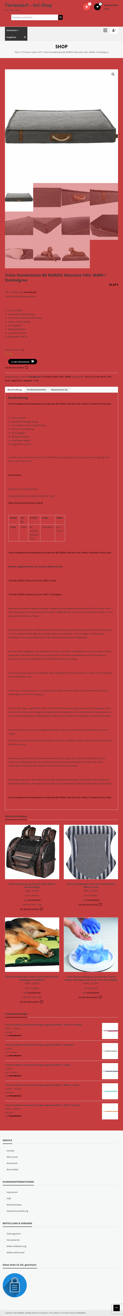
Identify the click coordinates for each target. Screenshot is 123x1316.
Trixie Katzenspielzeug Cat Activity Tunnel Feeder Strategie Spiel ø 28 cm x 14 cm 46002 (91, 978)
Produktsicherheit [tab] (36, 389)
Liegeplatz (28, 380)
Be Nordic (101, 376)
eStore (56, 1313)
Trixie (36, 380)
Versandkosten (30, 292)
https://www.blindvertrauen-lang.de (25, 502)
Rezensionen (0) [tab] (59, 389)
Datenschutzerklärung (17, 1211)
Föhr (109, 376)
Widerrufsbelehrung (16, 1246)
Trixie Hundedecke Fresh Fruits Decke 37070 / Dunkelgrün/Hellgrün (32, 978)
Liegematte (16, 380)
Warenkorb (12, 1163)
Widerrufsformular (16, 1252)
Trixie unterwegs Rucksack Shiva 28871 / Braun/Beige (32, 885)
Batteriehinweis (14, 1204)
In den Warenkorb (20, 361)
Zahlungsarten (14, 1233)
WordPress (82, 1313)
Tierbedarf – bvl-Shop (28, 5)
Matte (68, 376)
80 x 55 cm (90, 376)
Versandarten (14, 475)
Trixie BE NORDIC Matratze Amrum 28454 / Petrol (32, 580)
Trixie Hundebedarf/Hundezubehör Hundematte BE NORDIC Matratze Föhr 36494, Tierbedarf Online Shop (59, 403)
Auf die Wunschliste (17, 367)
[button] (113, 74)
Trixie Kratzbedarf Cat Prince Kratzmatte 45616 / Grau (90, 885)
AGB (9, 1198)
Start (17, 52)
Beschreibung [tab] (15, 389)
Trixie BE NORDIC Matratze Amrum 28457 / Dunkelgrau (35, 594)
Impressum (12, 1192)
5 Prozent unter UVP (31, 52)
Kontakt (10, 1150)
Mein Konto (12, 1156)
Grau (7, 380)
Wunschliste (12, 1169)
